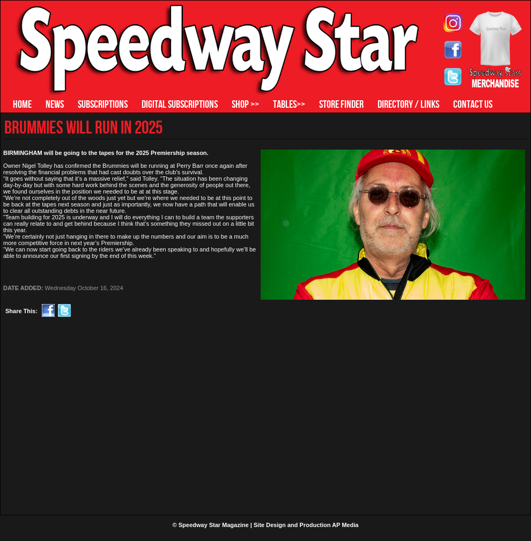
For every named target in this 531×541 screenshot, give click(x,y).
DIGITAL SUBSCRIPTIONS (180, 104)
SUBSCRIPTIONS (103, 104)
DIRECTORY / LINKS (408, 104)
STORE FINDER (341, 104)
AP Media (345, 525)
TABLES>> (289, 104)
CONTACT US (472, 104)
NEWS (55, 104)
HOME (22, 104)
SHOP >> (245, 104)
